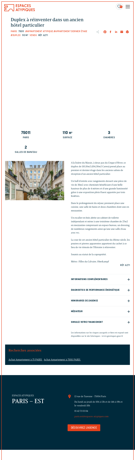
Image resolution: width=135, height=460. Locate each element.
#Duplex (16, 35)
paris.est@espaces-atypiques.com (91, 416)
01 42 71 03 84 (81, 411)
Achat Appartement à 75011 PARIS (62, 359)
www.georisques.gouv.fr (112, 336)
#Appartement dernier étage (70, 31)
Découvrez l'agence (84, 428)
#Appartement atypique (39, 31)
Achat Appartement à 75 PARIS (26, 359)
